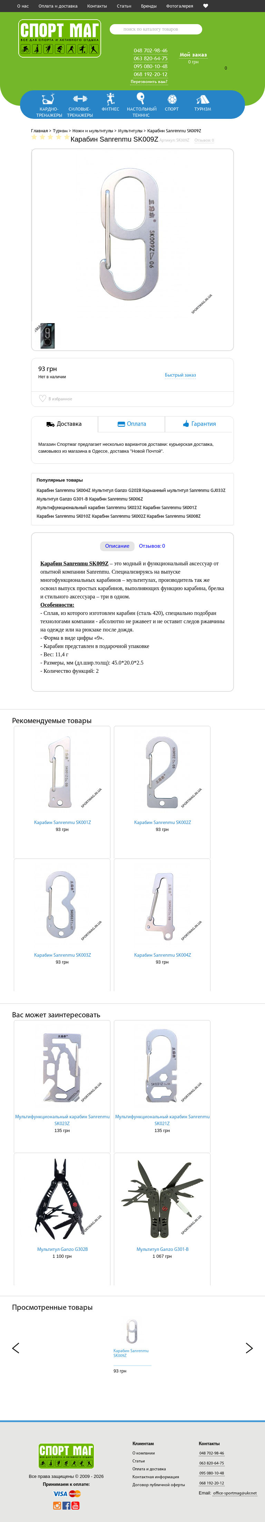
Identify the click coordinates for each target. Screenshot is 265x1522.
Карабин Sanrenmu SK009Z (131, 1353)
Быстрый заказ (180, 375)
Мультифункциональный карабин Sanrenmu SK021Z (162, 1120)
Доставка (64, 424)
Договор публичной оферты (158, 1485)
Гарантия (198, 424)
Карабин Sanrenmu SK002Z (119, 516)
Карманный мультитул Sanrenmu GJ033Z (183, 490)
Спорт (172, 109)
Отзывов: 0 (152, 546)
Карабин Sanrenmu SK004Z (63, 490)
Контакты (97, 6)
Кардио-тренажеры (49, 112)
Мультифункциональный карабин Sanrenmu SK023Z (89, 507)
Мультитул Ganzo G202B (116, 490)
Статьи (124, 6)
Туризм (202, 109)
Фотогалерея (179, 6)
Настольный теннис (141, 112)
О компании (143, 1453)
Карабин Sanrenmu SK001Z (170, 507)
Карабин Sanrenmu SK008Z (173, 516)
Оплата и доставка (58, 6)
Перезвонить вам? (149, 82)
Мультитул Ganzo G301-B (62, 499)
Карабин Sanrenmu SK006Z (116, 499)
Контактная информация (155, 1477)
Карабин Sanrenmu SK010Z (63, 516)
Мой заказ (193, 54)
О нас (23, 6)
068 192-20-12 (150, 74)
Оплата (131, 424)
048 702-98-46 (150, 50)
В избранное (55, 399)
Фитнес (110, 109)
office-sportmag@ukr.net (235, 1493)
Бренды (149, 6)
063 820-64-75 (150, 58)
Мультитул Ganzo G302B (62, 1249)
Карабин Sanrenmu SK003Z (62, 955)
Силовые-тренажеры (80, 112)
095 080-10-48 (150, 66)
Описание (117, 546)
